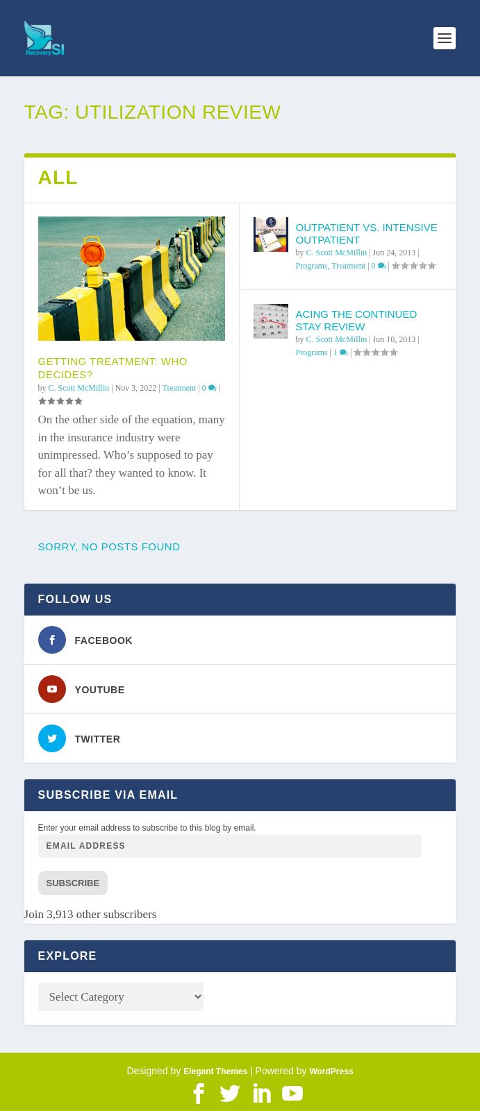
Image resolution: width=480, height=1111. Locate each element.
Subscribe (73, 883)
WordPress (331, 1071)
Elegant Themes (215, 1071)
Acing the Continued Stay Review (356, 320)
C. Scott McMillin (79, 388)
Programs (311, 266)
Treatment (180, 388)
